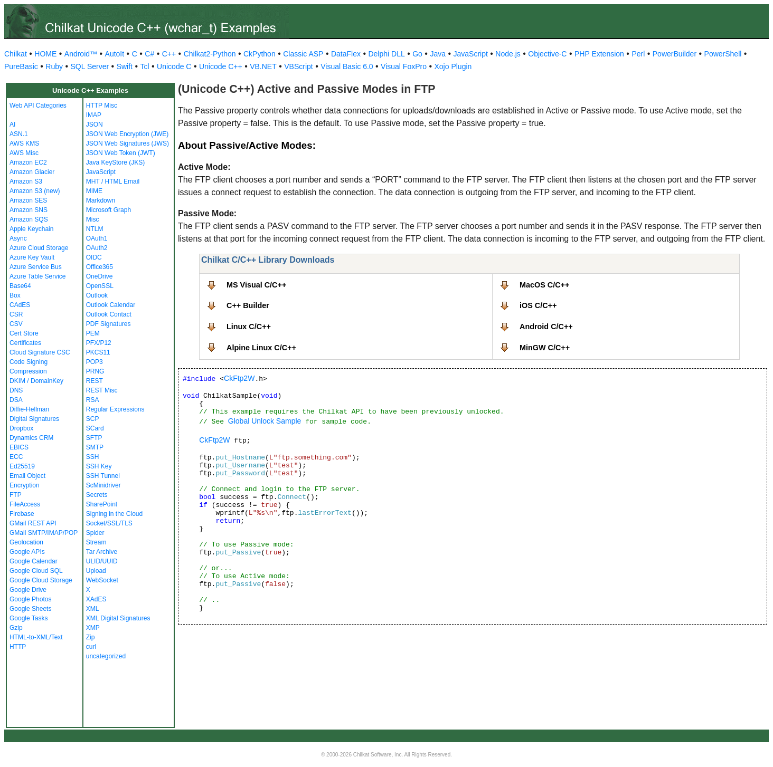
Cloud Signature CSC (40, 352)
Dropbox (21, 428)
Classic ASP (303, 54)
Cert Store (24, 333)
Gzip (16, 627)
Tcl (144, 66)
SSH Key (99, 466)
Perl (638, 54)
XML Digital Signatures (118, 618)
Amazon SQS (29, 219)
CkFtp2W (239, 378)
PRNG (95, 371)
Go (417, 54)
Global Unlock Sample (264, 421)
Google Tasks (29, 618)
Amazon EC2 (28, 162)
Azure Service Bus (36, 267)
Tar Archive (101, 551)
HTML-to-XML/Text (36, 637)
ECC (16, 457)
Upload (96, 570)
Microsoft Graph (108, 210)
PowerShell (723, 54)
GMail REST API (33, 523)
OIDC (94, 257)
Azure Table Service (38, 276)
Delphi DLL (386, 54)
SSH (92, 457)
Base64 (20, 286)
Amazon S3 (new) (35, 191)
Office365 (99, 267)
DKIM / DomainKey (36, 381)
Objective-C (547, 54)
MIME (94, 191)
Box (15, 295)
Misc (92, 219)
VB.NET (263, 66)
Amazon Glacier (32, 172)
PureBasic (21, 66)
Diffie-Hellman (29, 409)
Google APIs (27, 551)
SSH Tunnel (103, 476)
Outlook (97, 295)
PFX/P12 (98, 343)
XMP (93, 627)
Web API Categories (38, 105)
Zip (90, 637)
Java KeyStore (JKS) (115, 162)
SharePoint (101, 504)
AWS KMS (24, 143)
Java (438, 54)
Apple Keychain (31, 229)
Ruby (54, 66)
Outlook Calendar (110, 305)
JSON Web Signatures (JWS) (127, 143)
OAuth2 (97, 248)
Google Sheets (30, 608)
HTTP (18, 646)
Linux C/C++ (249, 326)
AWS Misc (24, 153)
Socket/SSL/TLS (109, 523)
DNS (16, 390)
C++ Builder (248, 305)
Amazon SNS (29, 210)
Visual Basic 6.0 (346, 66)
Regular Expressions (115, 409)
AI (12, 124)
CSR (16, 314)
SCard (95, 428)
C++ (169, 54)
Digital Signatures (34, 419)
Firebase (22, 513)
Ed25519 (22, 466)
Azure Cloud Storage (39, 248)
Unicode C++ (220, 66)
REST (94, 381)
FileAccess (25, 504)
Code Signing (29, 362)
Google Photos (30, 599)
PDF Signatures (108, 324)
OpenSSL (100, 286)
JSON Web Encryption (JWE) (127, 134)
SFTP (94, 438)
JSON (94, 124)
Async (18, 238)
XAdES (96, 599)
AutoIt (115, 54)
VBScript (298, 66)
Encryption (25, 485)
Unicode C (174, 66)
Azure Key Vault (32, 257)
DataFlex (346, 54)
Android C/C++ (546, 326)
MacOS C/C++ (544, 285)
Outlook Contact (108, 314)
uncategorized (106, 656)
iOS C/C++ (538, 305)
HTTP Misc (101, 105)
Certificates (25, 343)
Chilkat (15, 54)
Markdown (100, 200)
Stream (96, 542)
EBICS (19, 447)
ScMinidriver (103, 485)
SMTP (94, 447)
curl (91, 646)
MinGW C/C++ (545, 347)
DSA (16, 400)
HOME (45, 54)
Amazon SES (28, 200)
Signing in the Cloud (114, 513)
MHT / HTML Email (112, 181)
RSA (92, 400)
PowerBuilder (674, 54)
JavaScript (471, 54)
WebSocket (102, 580)
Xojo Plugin (453, 66)
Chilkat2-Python (210, 54)
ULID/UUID (102, 561)
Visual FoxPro (404, 66)
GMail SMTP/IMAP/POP (44, 532)
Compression (28, 371)
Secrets (97, 494)
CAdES (20, 305)
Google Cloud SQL (36, 570)
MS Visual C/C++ (256, 285)
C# (149, 54)
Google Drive (28, 589)
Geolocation (26, 542)
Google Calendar (34, 561)
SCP (92, 419)
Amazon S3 (26, 181)
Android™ (80, 54)
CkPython (259, 54)
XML (92, 608)
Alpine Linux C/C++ (261, 347)
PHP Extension (599, 54)
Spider (95, 532)
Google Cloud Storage (41, 580)
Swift (125, 66)
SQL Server (90, 66)
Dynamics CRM (31, 438)
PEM (93, 333)
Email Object (27, 476)
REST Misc (102, 390)
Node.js (507, 54)
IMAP (93, 115)
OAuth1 (97, 238)
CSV (16, 324)
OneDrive (99, 276)
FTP (16, 494)
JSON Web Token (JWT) (120, 153)
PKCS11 (98, 352)
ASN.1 (19, 134)
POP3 (94, 362)
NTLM (94, 229)
